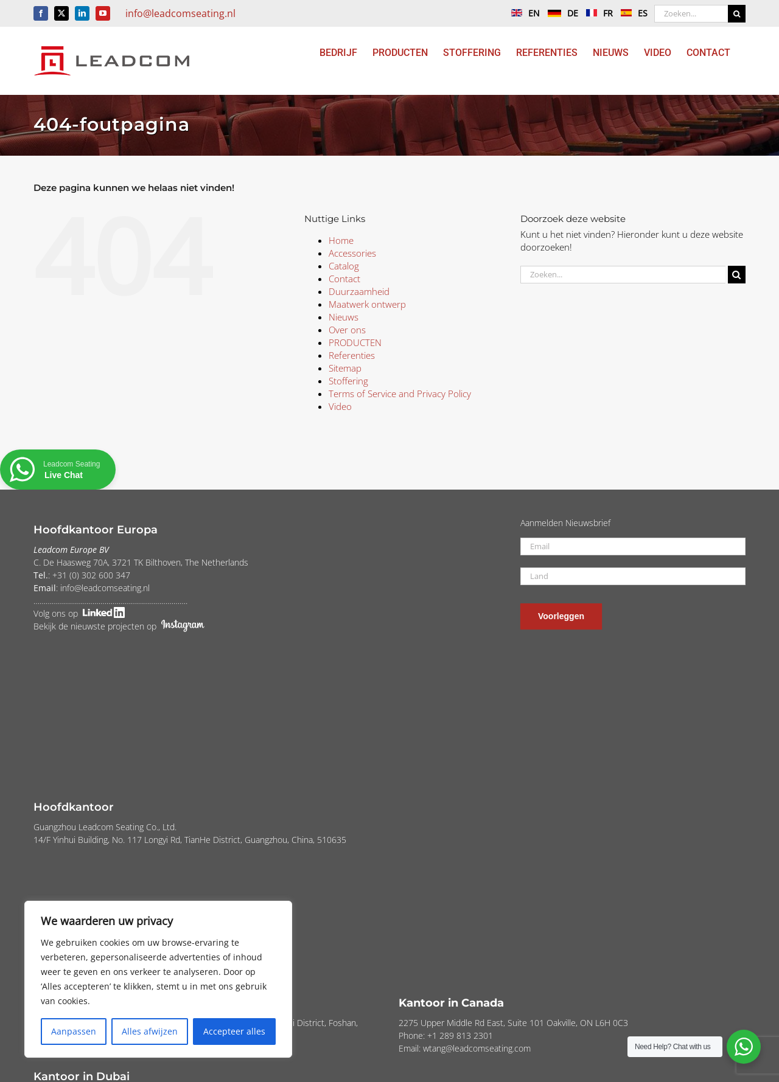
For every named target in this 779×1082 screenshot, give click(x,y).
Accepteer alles (234, 1031)
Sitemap (345, 368)
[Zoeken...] (691, 14)
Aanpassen (73, 1031)
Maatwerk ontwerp (367, 304)
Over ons (347, 330)
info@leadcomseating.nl (180, 13)
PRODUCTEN (355, 342)
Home (341, 240)
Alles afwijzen (150, 1031)
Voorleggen (561, 616)
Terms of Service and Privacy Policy (400, 393)
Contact (344, 278)
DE (560, 13)
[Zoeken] (737, 14)
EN (522, 13)
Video (340, 406)
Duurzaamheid (359, 291)
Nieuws (343, 317)
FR (596, 13)
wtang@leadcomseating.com (477, 1048)
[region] (158, 979)
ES (631, 13)
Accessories (352, 253)
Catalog (344, 266)
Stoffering (348, 381)
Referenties (352, 355)
